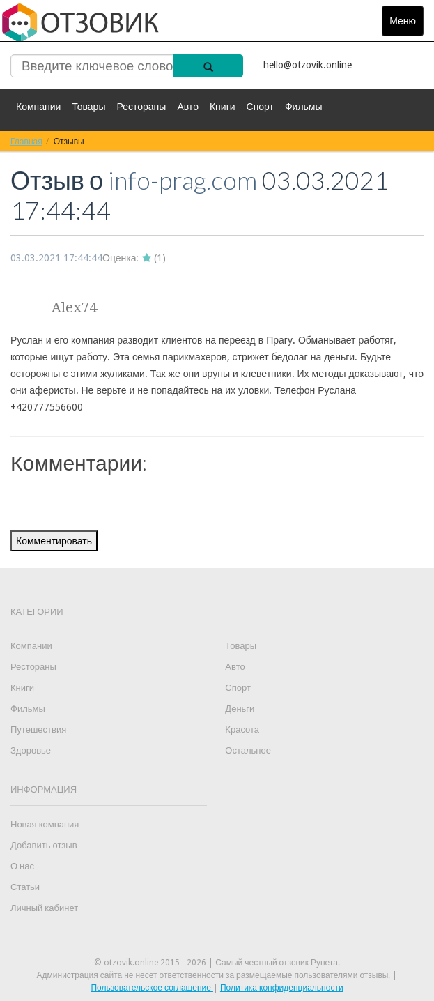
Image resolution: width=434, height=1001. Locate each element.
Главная (26, 141)
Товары (88, 106)
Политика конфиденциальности (281, 988)
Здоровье (30, 750)
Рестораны (141, 106)
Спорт (260, 106)
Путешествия (38, 729)
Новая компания (44, 824)
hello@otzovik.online (307, 64)
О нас (22, 866)
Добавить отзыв (43, 845)
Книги (222, 106)
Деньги (239, 708)
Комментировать (54, 541)
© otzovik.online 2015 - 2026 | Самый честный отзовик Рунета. (217, 963)
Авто (188, 106)
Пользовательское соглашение (152, 988)
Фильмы (304, 106)
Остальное (248, 750)
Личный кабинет (44, 908)
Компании (38, 106)
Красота (242, 729)
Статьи (25, 887)
